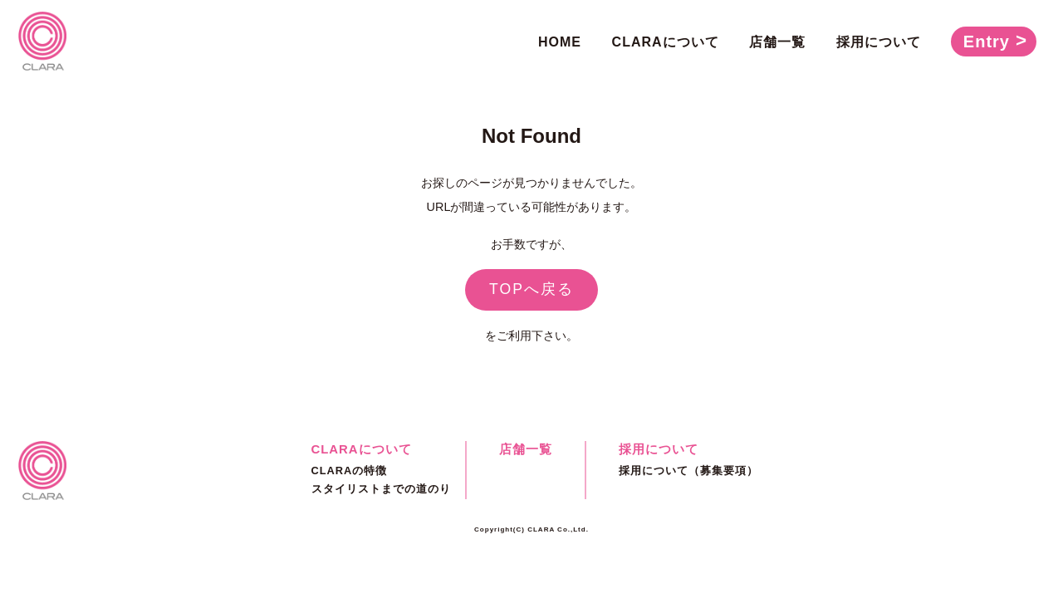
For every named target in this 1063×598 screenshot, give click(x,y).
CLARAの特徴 (349, 470)
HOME (559, 42)
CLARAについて (665, 42)
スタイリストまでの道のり (381, 489)
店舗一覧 (777, 42)
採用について (878, 42)
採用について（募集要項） (688, 470)
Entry (986, 41)
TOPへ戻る (531, 289)
